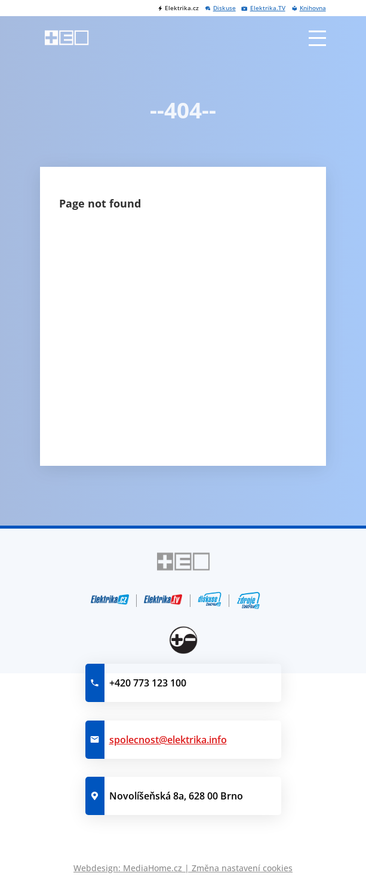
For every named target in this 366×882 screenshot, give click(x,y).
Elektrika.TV (267, 8)
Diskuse (224, 8)
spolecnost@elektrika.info (168, 739)
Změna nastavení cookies (242, 868)
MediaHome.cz (152, 868)
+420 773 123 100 (147, 682)
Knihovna (313, 8)
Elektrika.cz (182, 8)
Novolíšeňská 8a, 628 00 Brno (176, 795)
